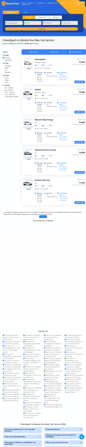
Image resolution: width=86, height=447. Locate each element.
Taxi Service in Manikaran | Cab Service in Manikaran (74, 334)
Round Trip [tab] (42, 17)
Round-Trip (8, 60)
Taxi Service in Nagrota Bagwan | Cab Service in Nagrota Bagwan (53, 340)
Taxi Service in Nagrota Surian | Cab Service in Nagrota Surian (73, 370)
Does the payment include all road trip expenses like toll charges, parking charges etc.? (20, 438)
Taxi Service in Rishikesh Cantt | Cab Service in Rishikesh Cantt (32, 370)
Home (24, 3)
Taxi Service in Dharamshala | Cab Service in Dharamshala (73, 340)
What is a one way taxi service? (57, 422)
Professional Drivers (53, 409)
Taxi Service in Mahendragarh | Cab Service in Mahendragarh (53, 361)
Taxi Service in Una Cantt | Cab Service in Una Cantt (12, 365)
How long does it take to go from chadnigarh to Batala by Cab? (62, 443)
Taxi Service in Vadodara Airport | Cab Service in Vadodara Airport (53, 372)
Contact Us (26, 4)
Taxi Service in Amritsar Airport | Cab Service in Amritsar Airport (11, 359)
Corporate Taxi (52, 3)
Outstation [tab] (11, 12)
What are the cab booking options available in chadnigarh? (62, 428)
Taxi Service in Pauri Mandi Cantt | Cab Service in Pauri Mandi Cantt (74, 321)
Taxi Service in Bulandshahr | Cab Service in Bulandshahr (12, 336)
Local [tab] (25, 12)
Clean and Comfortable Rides (15, 416)
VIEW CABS (77, 235)
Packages (41, 3)
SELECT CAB (79, 82)
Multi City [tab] (55, 17)
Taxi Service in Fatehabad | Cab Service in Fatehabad (31, 323)
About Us (31, 3)
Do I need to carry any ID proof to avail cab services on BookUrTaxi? (61, 436)
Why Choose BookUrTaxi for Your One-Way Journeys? (20, 410)
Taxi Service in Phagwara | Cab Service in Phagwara (74, 328)
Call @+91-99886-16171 (78, 3)
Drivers (62, 3)
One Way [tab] (29, 17)
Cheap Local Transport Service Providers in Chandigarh (61, 415)
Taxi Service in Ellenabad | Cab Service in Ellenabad (53, 323)
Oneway (7, 58)
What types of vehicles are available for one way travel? (20, 423)
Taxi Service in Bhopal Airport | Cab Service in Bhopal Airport (31, 317)
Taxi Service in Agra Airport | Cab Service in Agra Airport (52, 346)
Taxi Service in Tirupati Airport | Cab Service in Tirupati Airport (73, 351)
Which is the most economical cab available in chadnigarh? (21, 430)
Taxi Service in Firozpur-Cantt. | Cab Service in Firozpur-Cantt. (32, 395)
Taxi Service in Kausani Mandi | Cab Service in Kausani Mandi (32, 349)
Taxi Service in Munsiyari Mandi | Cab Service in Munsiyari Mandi (53, 334)
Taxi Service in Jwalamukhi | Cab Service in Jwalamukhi (32, 355)
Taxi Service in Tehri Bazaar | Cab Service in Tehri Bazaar (31, 389)
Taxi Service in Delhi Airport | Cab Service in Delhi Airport (11, 317)
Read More (43, 216)
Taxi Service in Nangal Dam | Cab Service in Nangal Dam (52, 317)
